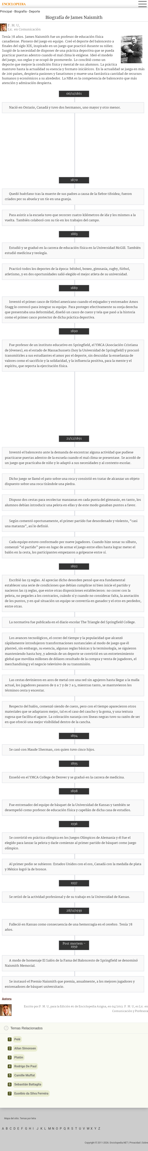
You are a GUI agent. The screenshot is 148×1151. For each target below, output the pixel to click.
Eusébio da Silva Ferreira (31, 1093)
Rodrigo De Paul (25, 1066)
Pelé (17, 1039)
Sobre (145, 1142)
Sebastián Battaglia (27, 1084)
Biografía (20, 11)
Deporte (34, 11)
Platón (18, 1057)
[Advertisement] (74, 145)
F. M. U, (14, 25)
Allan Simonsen (25, 1048)
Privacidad (135, 1142)
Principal (6, 11)
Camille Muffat (24, 1075)
